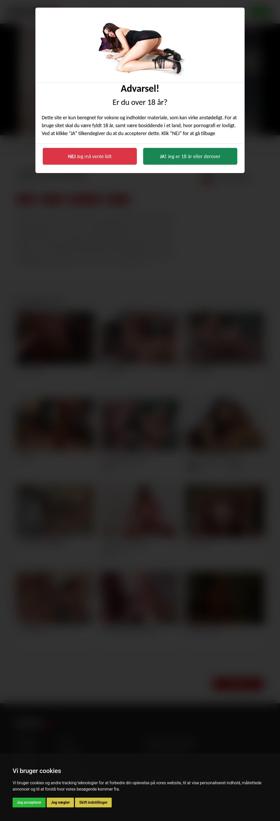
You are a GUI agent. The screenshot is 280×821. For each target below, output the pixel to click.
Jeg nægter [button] (60, 802)
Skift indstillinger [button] (93, 802)
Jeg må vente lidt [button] (90, 156)
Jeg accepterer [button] (29, 802)
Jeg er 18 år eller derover (190, 156)
